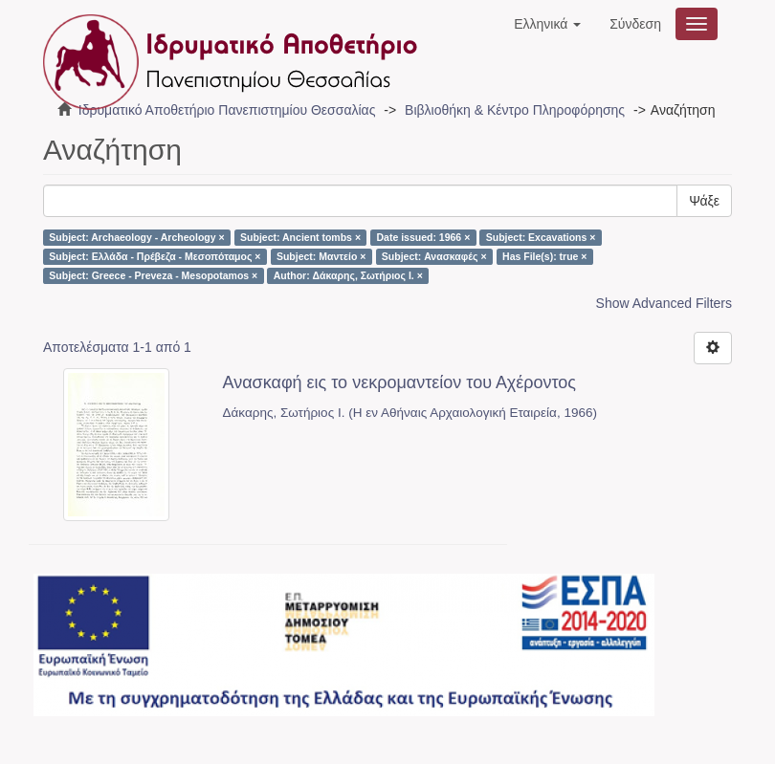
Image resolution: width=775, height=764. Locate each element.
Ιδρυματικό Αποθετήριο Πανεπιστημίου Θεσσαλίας (227, 110)
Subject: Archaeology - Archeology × (136, 237)
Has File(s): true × (544, 256)
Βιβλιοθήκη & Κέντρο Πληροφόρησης (515, 110)
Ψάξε (704, 200)
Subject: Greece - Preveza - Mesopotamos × (153, 275)
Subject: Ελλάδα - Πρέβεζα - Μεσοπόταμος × (154, 256)
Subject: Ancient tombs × (300, 237)
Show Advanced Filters (664, 303)
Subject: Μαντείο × (321, 256)
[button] (547, 24)
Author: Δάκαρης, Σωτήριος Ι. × (348, 275)
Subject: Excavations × (541, 237)
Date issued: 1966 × (424, 237)
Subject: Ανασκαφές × (434, 256)
